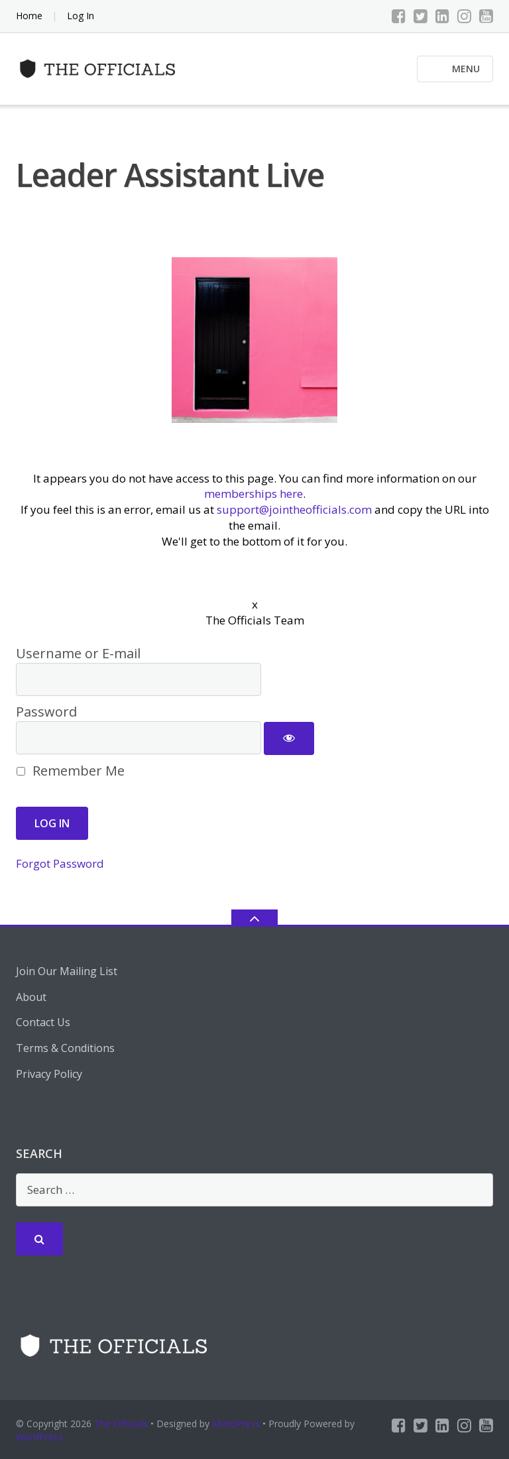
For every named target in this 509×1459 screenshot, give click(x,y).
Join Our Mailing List (66, 971)
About (31, 997)
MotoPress (236, 1423)
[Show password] (289, 738)
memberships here (253, 493)
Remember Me (71, 771)
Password (46, 712)
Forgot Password (60, 863)
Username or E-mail (78, 653)
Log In (80, 15)
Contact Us (43, 1022)
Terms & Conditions (65, 1048)
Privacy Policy (49, 1074)
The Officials (121, 1423)
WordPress (39, 1436)
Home (29, 15)
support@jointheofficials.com (294, 509)
